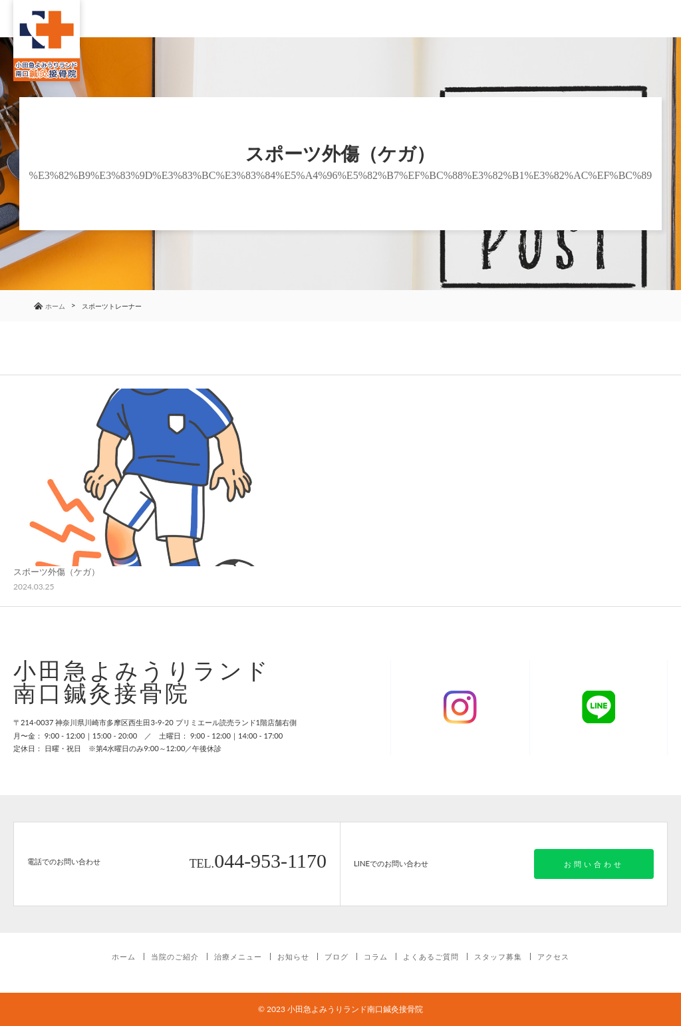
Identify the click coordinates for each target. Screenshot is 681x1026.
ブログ (336, 956)
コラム (376, 956)
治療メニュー (238, 956)
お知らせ (293, 956)
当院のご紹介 (175, 956)
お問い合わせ (594, 864)
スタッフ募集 (498, 956)
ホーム (124, 956)
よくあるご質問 (431, 956)
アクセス (553, 956)
